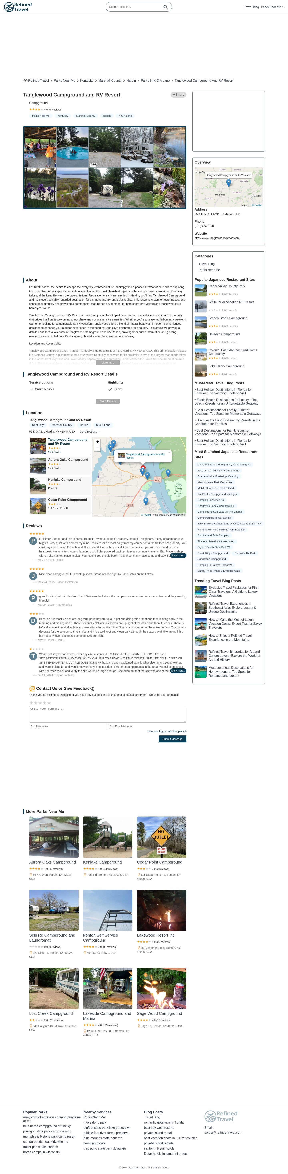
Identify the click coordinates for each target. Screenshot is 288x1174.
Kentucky (86, 80)
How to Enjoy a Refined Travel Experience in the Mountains (223, 640)
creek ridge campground (213, 553)
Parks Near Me (271, 7)
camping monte (94, 1143)
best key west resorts (159, 1127)
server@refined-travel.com (223, 1132)
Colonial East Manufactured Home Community (229, 354)
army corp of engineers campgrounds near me (52, 1119)
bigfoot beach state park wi (214, 547)
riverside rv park (95, 1122)
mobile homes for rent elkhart (216, 488)
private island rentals (158, 1143)
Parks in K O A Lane (155, 80)
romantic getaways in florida (164, 1122)
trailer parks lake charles (40, 1147)
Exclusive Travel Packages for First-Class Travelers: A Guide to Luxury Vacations (227, 592)
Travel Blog (251, 7)
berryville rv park (245, 553)
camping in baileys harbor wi (215, 564)
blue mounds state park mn (103, 1138)
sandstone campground (212, 558)
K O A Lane (125, 115)
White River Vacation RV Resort (229, 306)
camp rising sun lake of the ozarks (220, 511)
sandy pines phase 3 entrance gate (219, 570)
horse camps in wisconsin (41, 1152)
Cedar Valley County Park (229, 290)
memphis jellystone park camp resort (49, 1136)
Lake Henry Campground (229, 371)
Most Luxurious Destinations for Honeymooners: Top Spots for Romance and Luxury (224, 672)
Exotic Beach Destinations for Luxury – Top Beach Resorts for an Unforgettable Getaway (226, 401)
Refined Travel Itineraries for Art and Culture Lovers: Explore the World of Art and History (227, 656)
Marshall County (110, 80)
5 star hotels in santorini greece (166, 1153)
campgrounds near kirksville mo (45, 1141)
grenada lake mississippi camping (218, 476)
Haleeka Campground (229, 338)
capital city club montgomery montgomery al (224, 464)
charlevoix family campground (216, 505)
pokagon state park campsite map (47, 1131)
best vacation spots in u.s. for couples (170, 1138)
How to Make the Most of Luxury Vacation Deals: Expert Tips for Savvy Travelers (228, 624)
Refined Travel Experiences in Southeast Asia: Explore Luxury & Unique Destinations (225, 608)
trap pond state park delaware (105, 1148)
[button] (142, 472)
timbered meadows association (216, 541)
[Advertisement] (143, 42)
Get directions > (89, 431)
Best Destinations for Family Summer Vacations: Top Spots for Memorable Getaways (228, 411)
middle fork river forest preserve (106, 1133)
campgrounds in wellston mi (214, 517)
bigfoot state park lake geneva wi (107, 1127)
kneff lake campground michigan (217, 494)
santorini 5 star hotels (159, 1148)
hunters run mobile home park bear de (221, 529)
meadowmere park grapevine (215, 482)
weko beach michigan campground (218, 470)
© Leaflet (146, 515)
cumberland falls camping (213, 535)
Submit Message (172, 738)
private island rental (158, 1133)
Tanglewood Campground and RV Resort (204, 80)
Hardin (131, 80)
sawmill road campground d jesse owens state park (229, 523)
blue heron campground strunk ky (47, 1126)
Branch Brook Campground (229, 322)
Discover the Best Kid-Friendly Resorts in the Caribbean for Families (227, 422)
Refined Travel (38, 80)
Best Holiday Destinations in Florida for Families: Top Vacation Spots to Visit (223, 391)
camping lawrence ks (211, 499)
